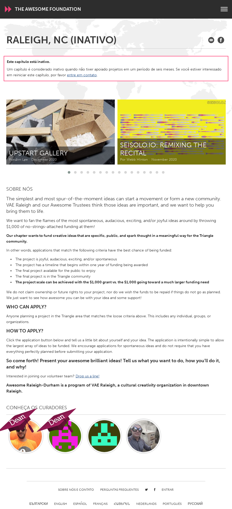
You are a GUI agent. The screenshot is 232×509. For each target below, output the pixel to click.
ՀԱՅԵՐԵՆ (122, 504)
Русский (195, 504)
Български (38, 504)
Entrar (168, 490)
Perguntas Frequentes (119, 490)
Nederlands (146, 504)
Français (100, 504)
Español (80, 504)
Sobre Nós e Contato (76, 490)
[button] (69, 172)
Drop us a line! (87, 376)
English (60, 504)
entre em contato (82, 75)
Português (172, 504)
